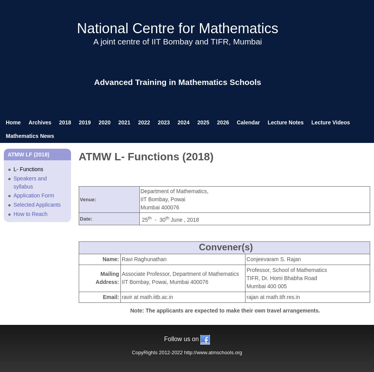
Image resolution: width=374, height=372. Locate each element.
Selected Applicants (37, 205)
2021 (124, 122)
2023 (164, 122)
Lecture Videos (330, 122)
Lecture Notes (285, 122)
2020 (104, 122)
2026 (223, 122)
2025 (203, 122)
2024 (184, 122)
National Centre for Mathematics (177, 28)
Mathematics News (30, 136)
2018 (65, 122)
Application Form (34, 195)
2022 (144, 122)
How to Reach (30, 214)
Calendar (248, 122)
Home (13, 122)
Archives (40, 122)
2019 (85, 122)
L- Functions (28, 169)
